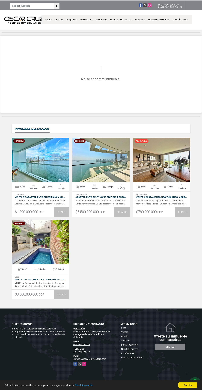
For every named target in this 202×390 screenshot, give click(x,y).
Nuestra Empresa (158, 19)
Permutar (86, 19)
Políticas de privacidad (132, 357)
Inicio (48, 19)
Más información (84, 385)
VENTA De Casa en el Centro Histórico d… (40, 279)
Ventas (59, 19)
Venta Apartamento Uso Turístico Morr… (161, 197)
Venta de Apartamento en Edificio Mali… (40, 197)
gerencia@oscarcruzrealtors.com (89, 359)
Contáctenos (180, 19)
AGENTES (140, 19)
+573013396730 (170, 4)
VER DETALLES (40, 160)
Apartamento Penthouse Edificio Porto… (100, 197)
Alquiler (71, 19)
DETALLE (61, 212)
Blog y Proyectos (121, 19)
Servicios (101, 19)
